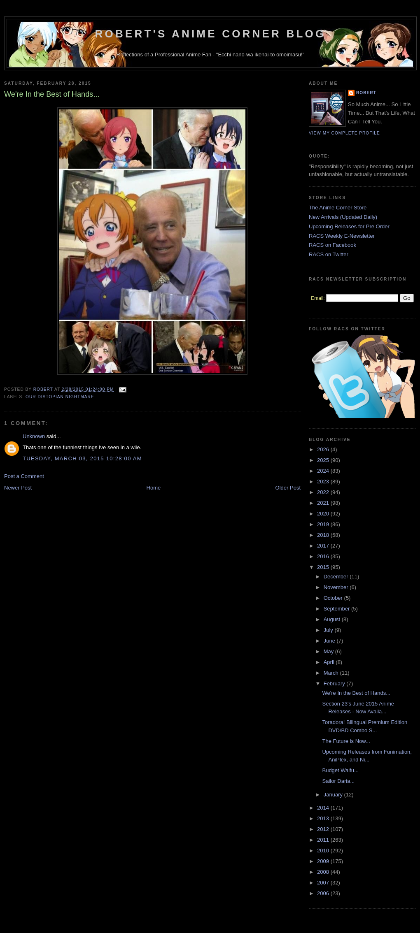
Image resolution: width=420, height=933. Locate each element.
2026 (324, 449)
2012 (324, 829)
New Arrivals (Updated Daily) (343, 217)
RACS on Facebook (332, 245)
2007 (324, 883)
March (332, 673)
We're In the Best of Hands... (356, 693)
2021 (324, 503)
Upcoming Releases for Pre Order (349, 226)
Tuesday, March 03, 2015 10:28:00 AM (82, 458)
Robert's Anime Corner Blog (210, 34)
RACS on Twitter (328, 254)
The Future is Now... (346, 741)
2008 (324, 872)
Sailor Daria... (338, 781)
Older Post (288, 488)
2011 (324, 840)
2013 (324, 818)
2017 (324, 546)
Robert (366, 93)
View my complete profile (344, 133)
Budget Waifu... (340, 770)
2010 (324, 850)
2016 (324, 556)
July (329, 630)
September (337, 609)
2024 (324, 471)
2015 (324, 567)
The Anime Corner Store (337, 207)
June (330, 641)
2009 (324, 861)
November (337, 587)
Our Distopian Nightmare (60, 397)
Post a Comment (24, 476)
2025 (324, 460)
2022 (324, 492)
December (337, 576)
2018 (324, 535)
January (334, 794)
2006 (324, 893)
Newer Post (18, 488)
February (335, 683)
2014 (324, 808)
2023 (324, 481)
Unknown (34, 436)
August (333, 619)
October (334, 598)
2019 (324, 524)
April (330, 662)
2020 (324, 514)
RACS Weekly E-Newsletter (342, 236)
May (329, 651)
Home (154, 488)
